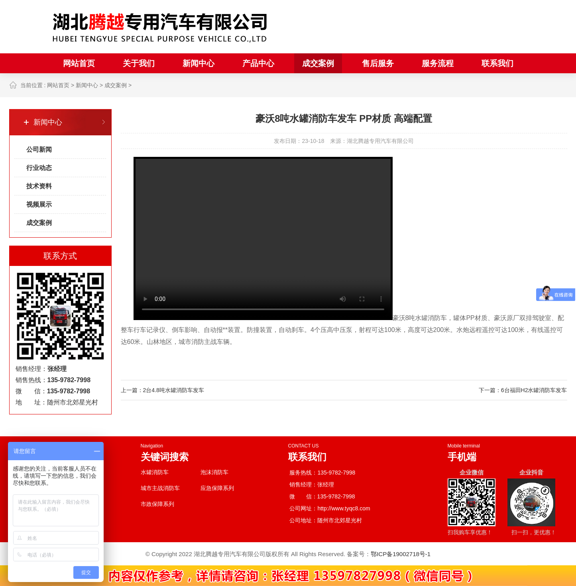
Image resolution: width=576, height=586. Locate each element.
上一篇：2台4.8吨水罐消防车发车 (162, 390)
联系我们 (497, 63)
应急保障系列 (217, 488)
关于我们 (139, 63)
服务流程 (438, 63)
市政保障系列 (157, 504)
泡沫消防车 (214, 472)
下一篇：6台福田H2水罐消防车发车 (523, 390)
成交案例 (318, 63)
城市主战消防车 (160, 488)
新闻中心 (198, 63)
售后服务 (378, 63)
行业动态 (39, 167)
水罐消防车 (155, 472)
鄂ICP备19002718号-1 (401, 554)
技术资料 (39, 186)
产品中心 (258, 63)
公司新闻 (39, 149)
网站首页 (79, 63)
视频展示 (39, 204)
